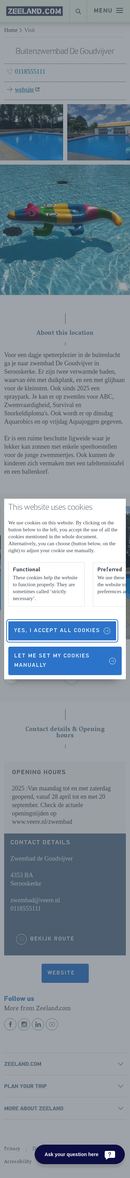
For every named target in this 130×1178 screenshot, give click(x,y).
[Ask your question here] (80, 1154)
